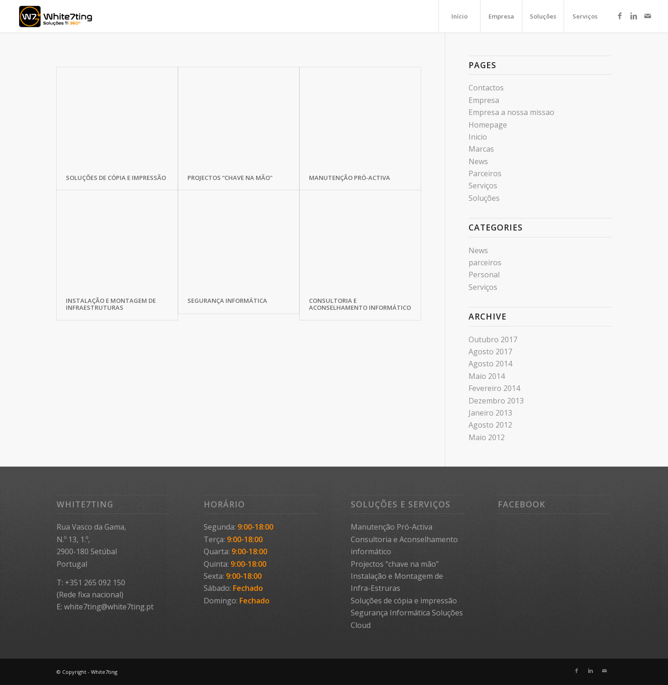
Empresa (484, 100)
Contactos (486, 88)
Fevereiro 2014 (494, 388)
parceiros (485, 262)
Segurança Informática (227, 300)
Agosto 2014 (490, 364)
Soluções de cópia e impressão (116, 177)
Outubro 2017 (493, 339)
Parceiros (485, 173)
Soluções (484, 198)
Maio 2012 (487, 437)
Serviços (483, 185)
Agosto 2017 (490, 351)
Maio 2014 (487, 376)
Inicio (478, 137)
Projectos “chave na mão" (230, 177)
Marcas (481, 149)
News (478, 161)
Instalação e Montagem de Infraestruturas (111, 303)
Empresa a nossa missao (511, 112)
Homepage (488, 125)
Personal (484, 274)
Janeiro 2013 (490, 413)
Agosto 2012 (490, 425)
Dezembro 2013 (496, 401)
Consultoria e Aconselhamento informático (360, 303)
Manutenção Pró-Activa (349, 177)
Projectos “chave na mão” (395, 564)
